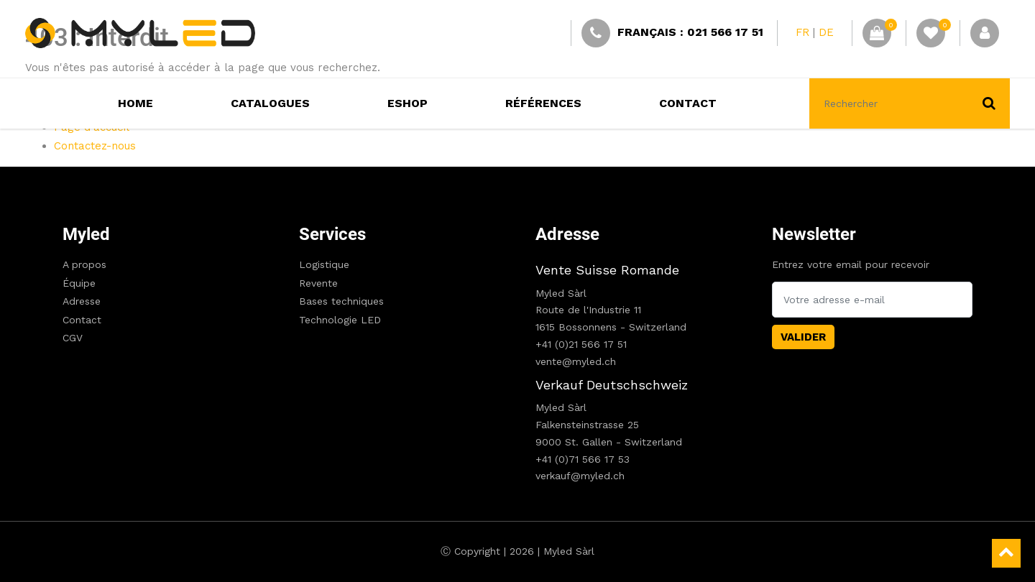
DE (826, 32)
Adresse (82, 301)
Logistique (324, 264)
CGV (73, 337)
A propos (84, 264)
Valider (803, 337)
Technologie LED (340, 319)
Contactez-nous (95, 145)
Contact (82, 319)
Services (332, 234)
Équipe (79, 283)
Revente (318, 283)
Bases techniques (341, 301)
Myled (86, 234)
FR (802, 32)
